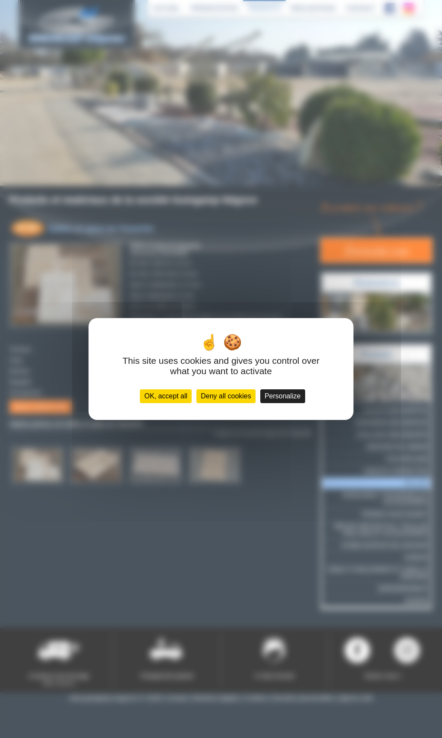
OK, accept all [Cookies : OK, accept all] (165, 396)
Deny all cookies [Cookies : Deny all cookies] (226, 396)
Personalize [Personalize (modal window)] (283, 396)
